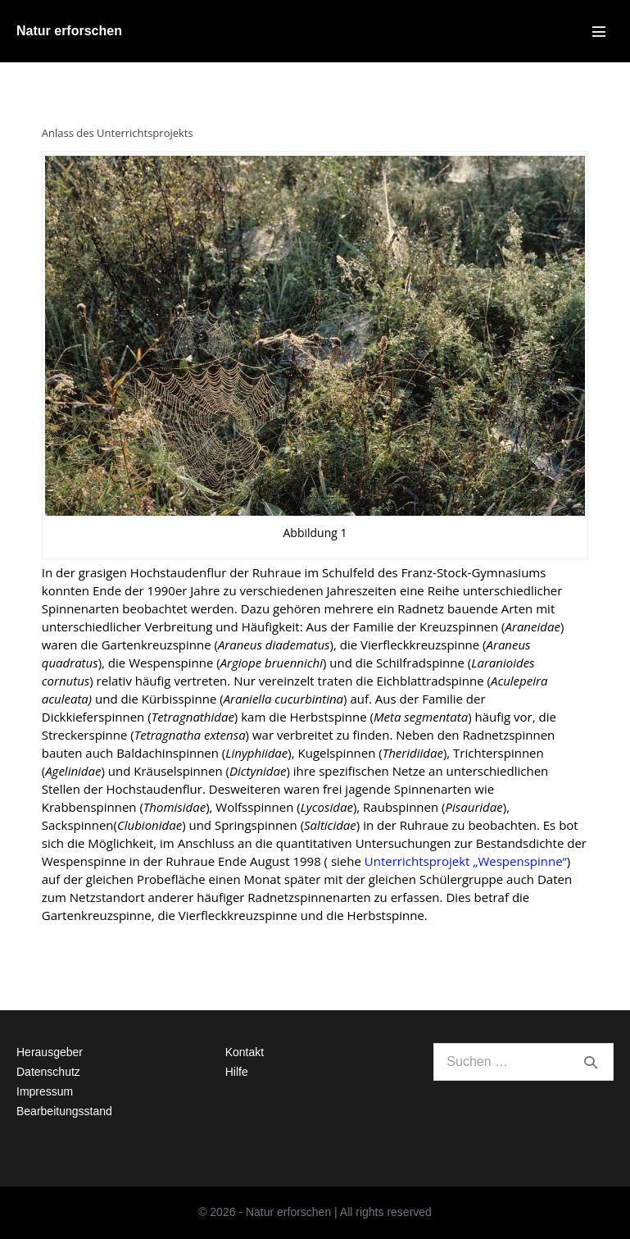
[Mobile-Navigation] (599, 31)
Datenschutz (48, 1071)
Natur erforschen (69, 31)
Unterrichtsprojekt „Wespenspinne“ (466, 861)
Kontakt (244, 1052)
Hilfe (236, 1071)
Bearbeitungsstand (64, 1111)
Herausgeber (49, 1052)
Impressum (44, 1091)
